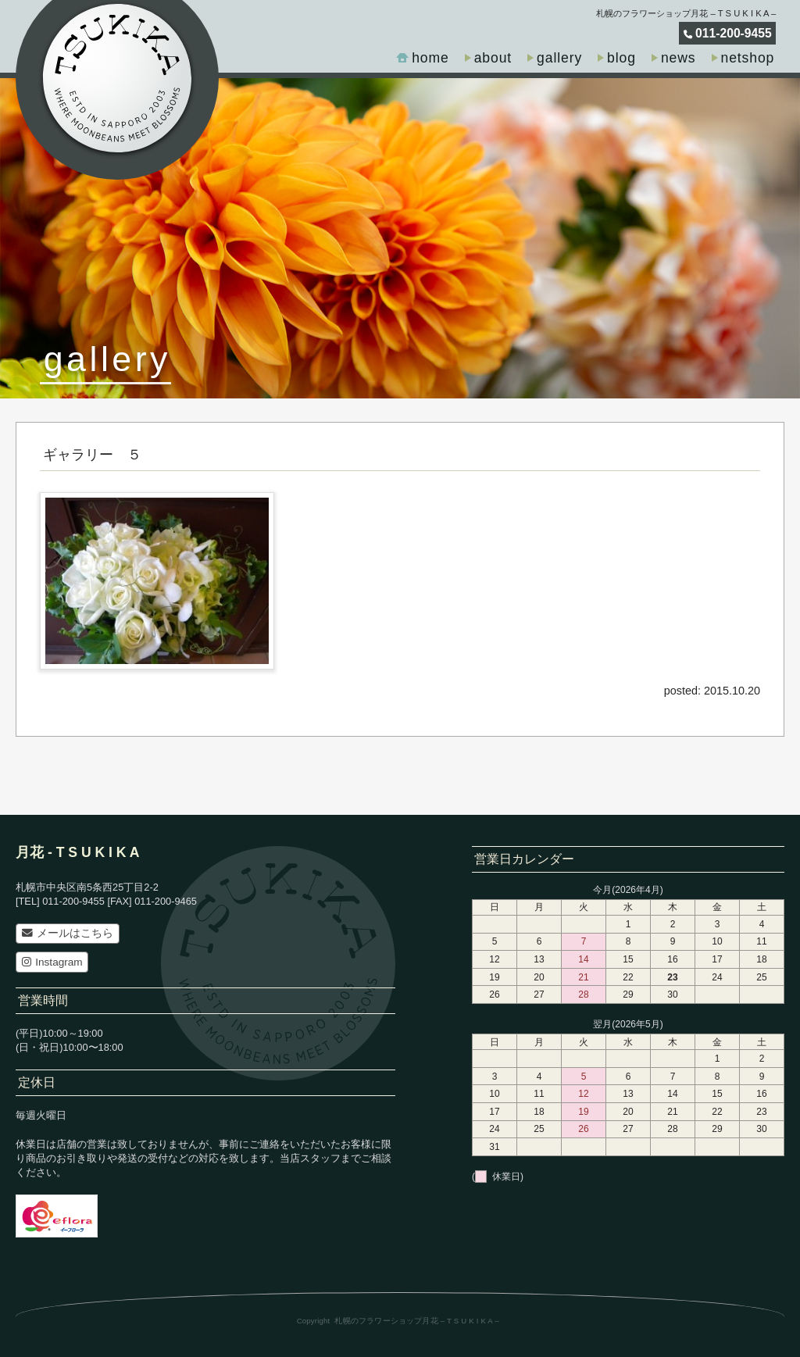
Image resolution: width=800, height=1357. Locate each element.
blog (621, 57)
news (678, 57)
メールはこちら (67, 933)
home (430, 57)
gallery (559, 57)
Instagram (52, 962)
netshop (748, 57)
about (493, 57)
